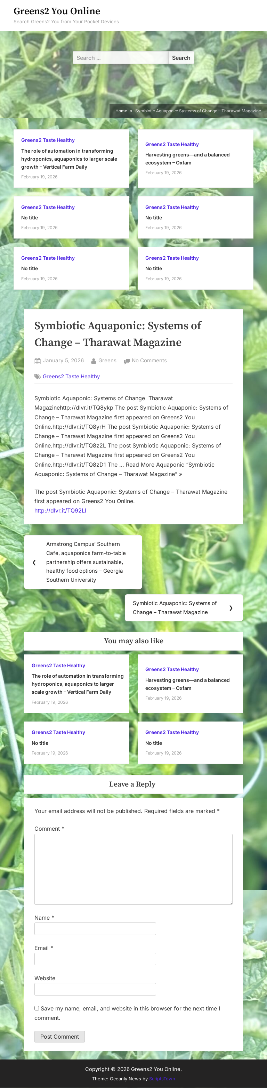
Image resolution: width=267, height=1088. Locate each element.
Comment (49, 828)
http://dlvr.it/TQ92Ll (60, 510)
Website (44, 978)
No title (29, 217)
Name (44, 917)
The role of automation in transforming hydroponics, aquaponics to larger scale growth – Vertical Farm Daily (69, 159)
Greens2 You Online (57, 11)
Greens (107, 360)
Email (43, 948)
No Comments (149, 360)
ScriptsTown (162, 1079)
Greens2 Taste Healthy (48, 140)
